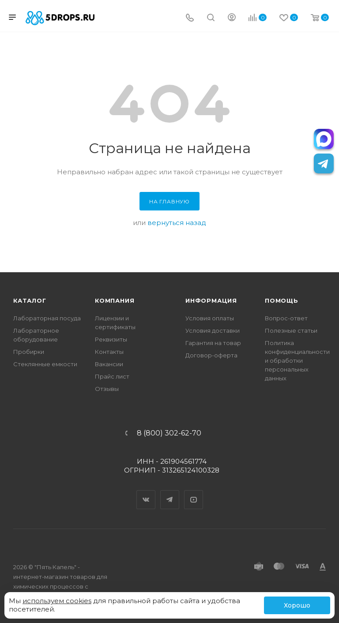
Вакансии (109, 364)
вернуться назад (176, 222)
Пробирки (28, 351)
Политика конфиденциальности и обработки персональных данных (297, 360)
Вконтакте (146, 492)
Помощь (281, 300)
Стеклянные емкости (45, 364)
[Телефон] (190, 18)
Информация (211, 300)
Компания (114, 300)
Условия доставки (212, 330)
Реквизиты (111, 339)
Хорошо (297, 605)
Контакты (109, 351)
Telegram (170, 492)
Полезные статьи (291, 330)
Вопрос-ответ (286, 318)
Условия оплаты (209, 318)
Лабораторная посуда (47, 318)
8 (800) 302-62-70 (169, 433)
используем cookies (57, 601)
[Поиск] (211, 18)
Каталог (29, 300)
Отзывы (107, 388)
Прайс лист (112, 376)
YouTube (194, 492)
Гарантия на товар (213, 342)
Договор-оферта (211, 355)
